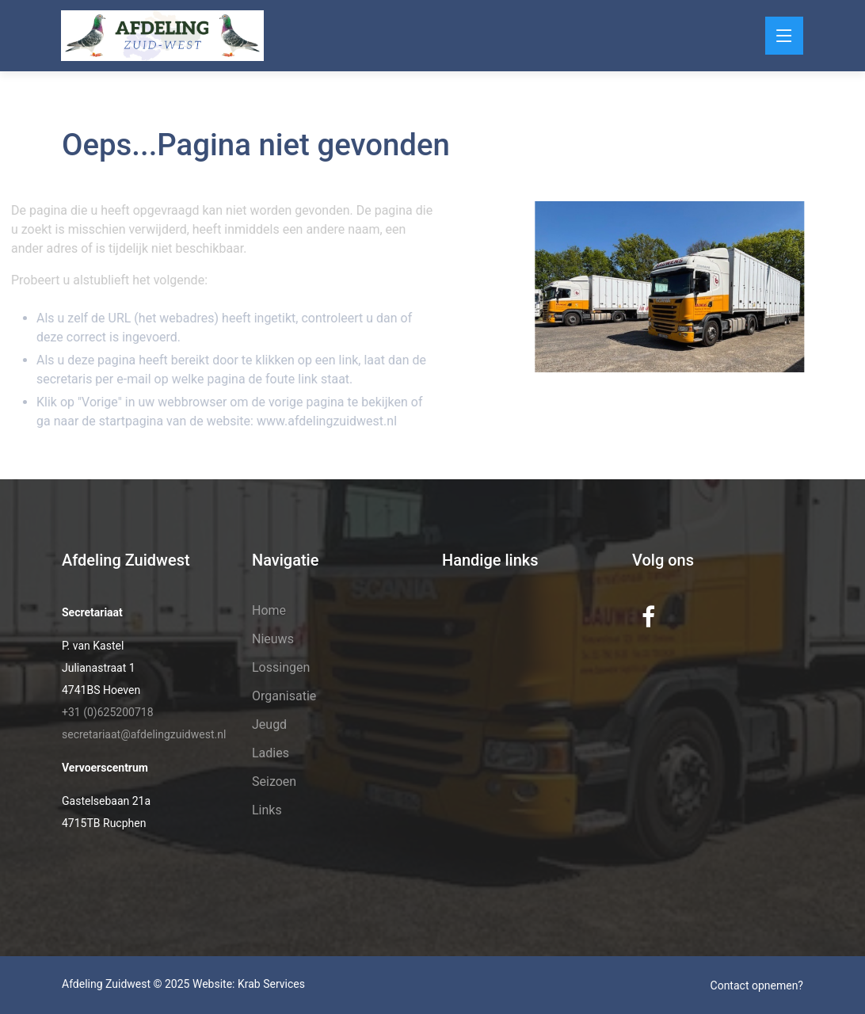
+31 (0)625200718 (108, 712)
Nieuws (273, 638)
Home (269, 610)
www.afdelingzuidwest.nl (313, 421)
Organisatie (284, 695)
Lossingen (281, 667)
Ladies (270, 752)
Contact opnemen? (757, 985)
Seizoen (274, 781)
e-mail (121, 379)
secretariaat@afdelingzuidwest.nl (144, 734)
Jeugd (269, 724)
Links (267, 810)
